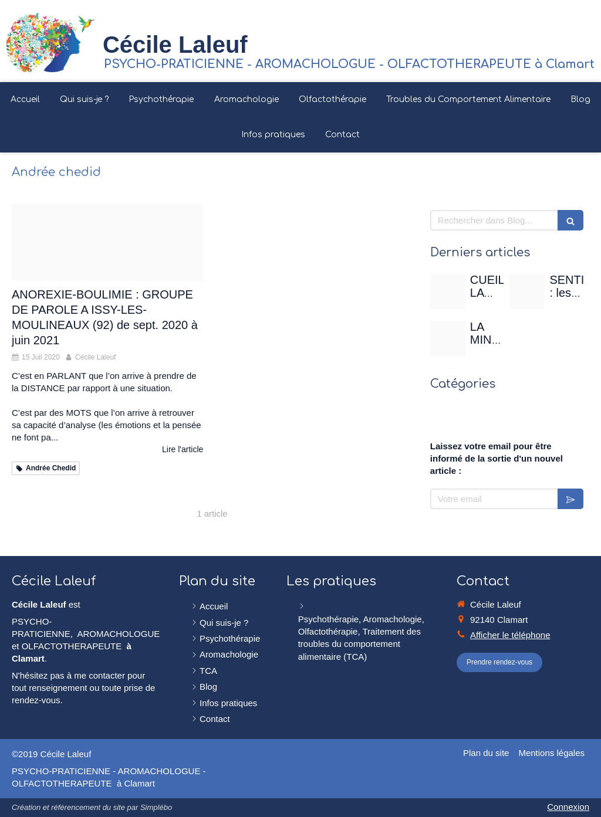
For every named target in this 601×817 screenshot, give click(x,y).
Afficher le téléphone (510, 635)
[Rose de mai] (447, 291)
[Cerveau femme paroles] (107, 242)
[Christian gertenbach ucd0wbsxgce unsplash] (447, 338)
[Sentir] (527, 291)
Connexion (568, 807)
